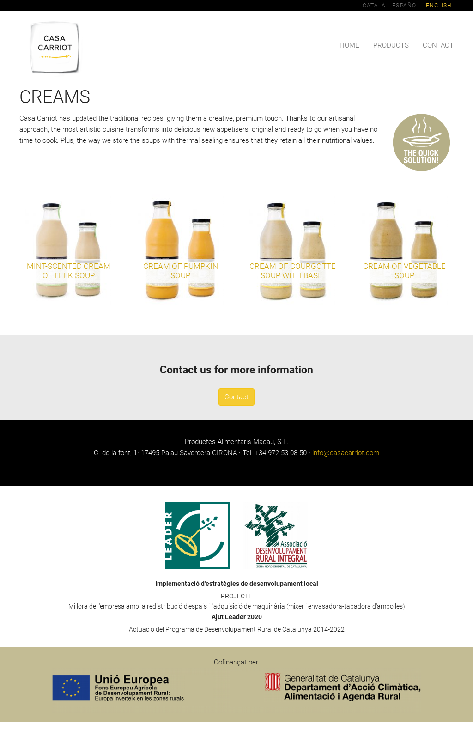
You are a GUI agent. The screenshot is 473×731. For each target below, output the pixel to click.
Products (391, 45)
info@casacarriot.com (345, 453)
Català (374, 5)
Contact (438, 45)
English (438, 5)
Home (349, 45)
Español (405, 5)
